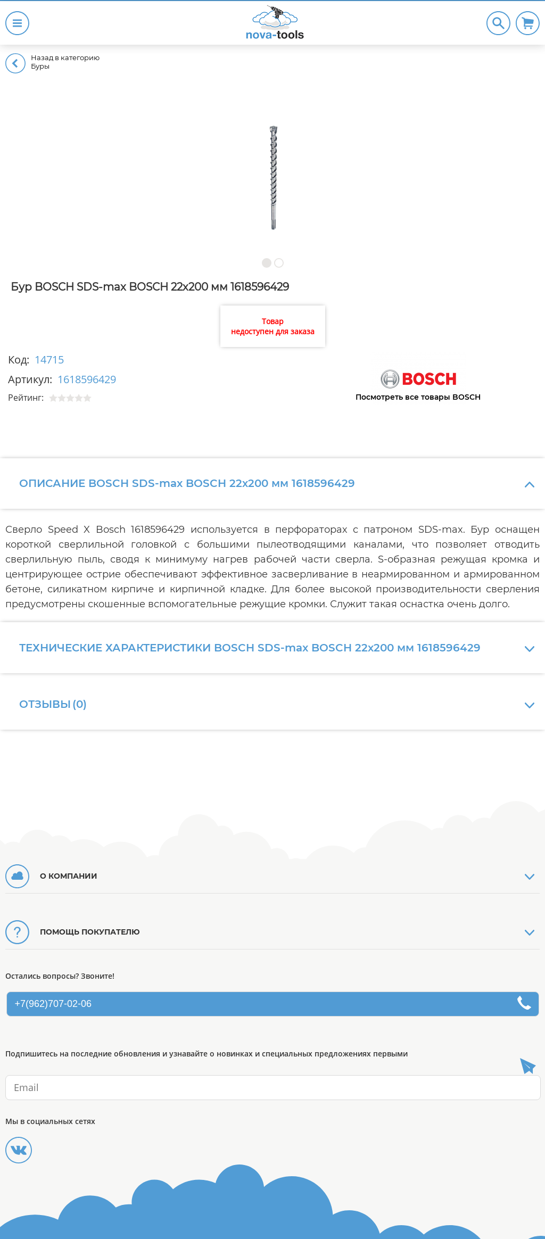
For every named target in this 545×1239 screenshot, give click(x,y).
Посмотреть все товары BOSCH (418, 397)
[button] (266, 263)
